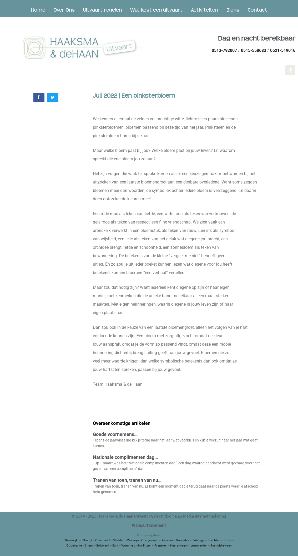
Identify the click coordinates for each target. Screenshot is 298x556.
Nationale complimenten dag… (125, 457)
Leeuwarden (199, 545)
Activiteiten (204, 10)
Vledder (118, 540)
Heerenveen (178, 545)
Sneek (89, 545)
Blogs (232, 10)
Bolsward (102, 545)
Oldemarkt (102, 540)
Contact (257, 10)
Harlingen (144, 545)
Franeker (161, 545)
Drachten (214, 540)
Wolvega (133, 540)
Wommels (128, 545)
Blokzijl (87, 540)
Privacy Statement (149, 525)
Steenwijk (71, 540)
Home (38, 10)
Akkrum (167, 540)
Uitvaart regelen (102, 10)
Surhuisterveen (221, 545)
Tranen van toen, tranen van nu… (127, 480)
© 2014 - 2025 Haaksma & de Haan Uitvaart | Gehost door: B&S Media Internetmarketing (149, 516)
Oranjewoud (150, 540)
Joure (227, 540)
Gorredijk (182, 540)
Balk (115, 545)
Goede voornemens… (115, 434)
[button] (39, 97)
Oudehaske (74, 545)
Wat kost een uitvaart (156, 10)
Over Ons (64, 10)
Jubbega (198, 540)
